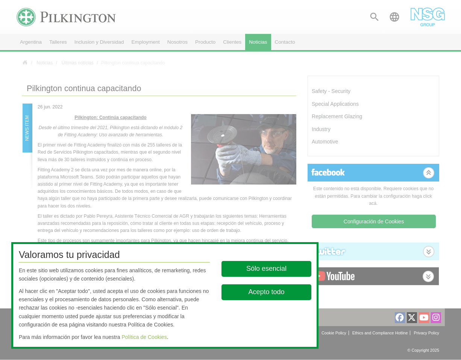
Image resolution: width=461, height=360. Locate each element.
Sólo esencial (266, 268)
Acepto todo (267, 292)
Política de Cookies (144, 337)
